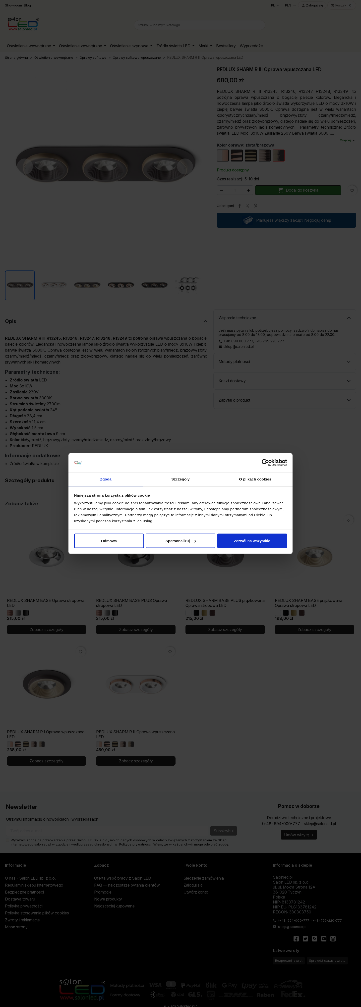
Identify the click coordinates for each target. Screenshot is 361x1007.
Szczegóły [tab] (180, 479)
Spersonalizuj (181, 541)
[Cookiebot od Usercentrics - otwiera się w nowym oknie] (265, 462)
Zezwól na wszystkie (252, 541)
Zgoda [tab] (106, 479)
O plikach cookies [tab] (255, 479)
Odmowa (109, 541)
